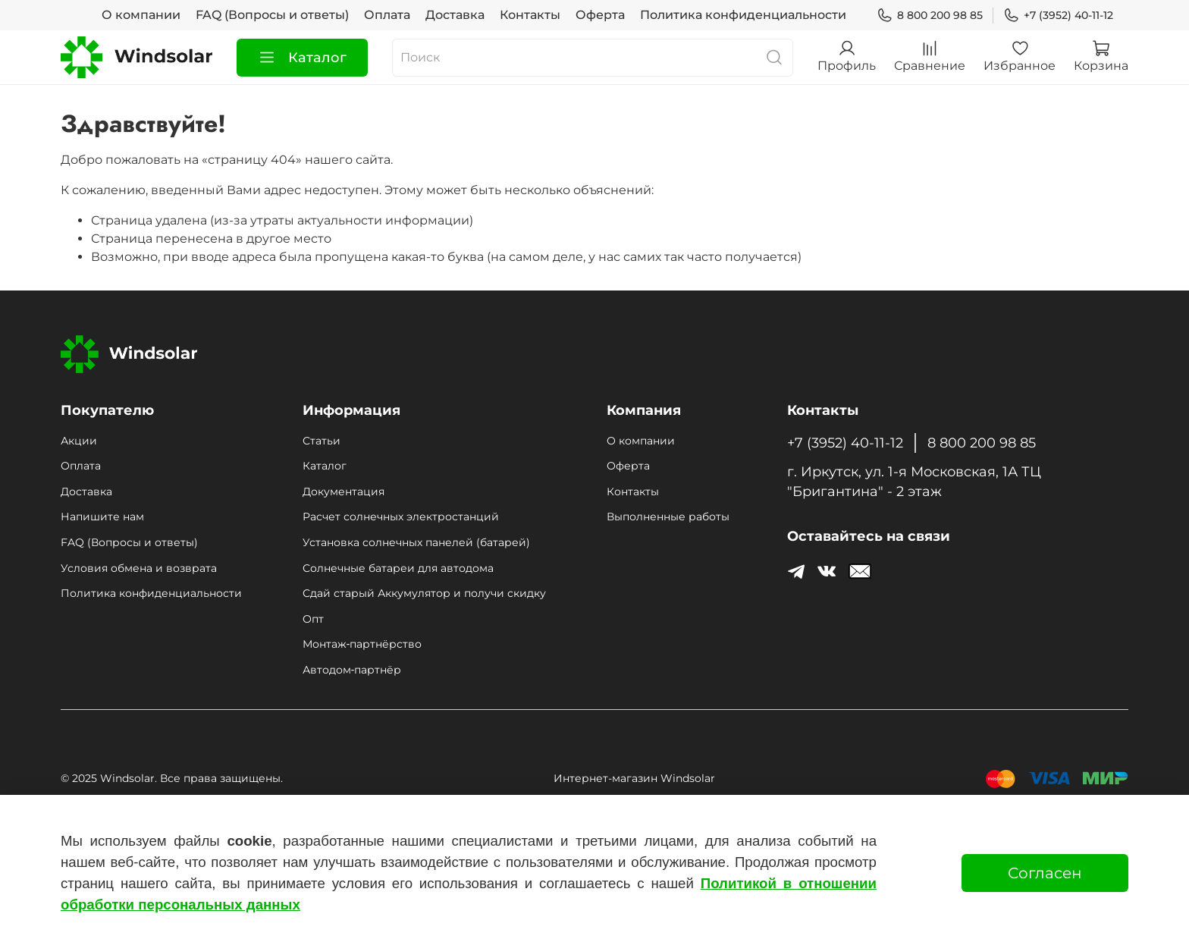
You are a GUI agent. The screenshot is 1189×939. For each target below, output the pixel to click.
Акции (79, 441)
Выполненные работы (668, 516)
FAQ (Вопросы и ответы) (272, 15)
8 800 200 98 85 (930, 16)
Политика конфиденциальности (743, 15)
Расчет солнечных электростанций (401, 516)
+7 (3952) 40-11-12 (1058, 16)
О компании (141, 15)
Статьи (321, 441)
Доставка (455, 15)
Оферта (600, 15)
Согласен (1045, 873)
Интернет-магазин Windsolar (634, 778)
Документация (343, 491)
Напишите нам (102, 516)
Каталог (302, 58)
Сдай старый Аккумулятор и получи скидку (424, 593)
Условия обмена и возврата (139, 568)
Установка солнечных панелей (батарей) (416, 542)
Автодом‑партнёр (352, 670)
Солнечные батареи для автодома (398, 568)
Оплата (387, 15)
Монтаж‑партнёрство (362, 644)
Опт (313, 619)
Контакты (530, 15)
